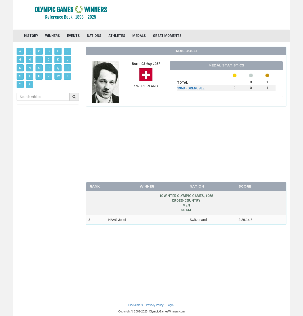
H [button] (30, 59)
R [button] (68, 68)
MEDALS (139, 36)
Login (170, 305)
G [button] (20, 59)
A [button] (20, 51)
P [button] (48, 68)
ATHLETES (116, 36)
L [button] (67, 59)
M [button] (20, 68)
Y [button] (20, 84)
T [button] (29, 76)
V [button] (48, 76)
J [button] (48, 59)
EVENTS (73, 36)
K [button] (58, 59)
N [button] (30, 68)
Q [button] (58, 68)
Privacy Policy (155, 305)
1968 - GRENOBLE (191, 88)
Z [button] (29, 84)
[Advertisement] (209, 15)
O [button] (39, 68)
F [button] (67, 51)
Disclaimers (135, 305)
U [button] (39, 76)
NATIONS (94, 36)
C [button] (39, 51)
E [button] (58, 51)
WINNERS (52, 36)
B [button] (30, 51)
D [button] (49, 51)
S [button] (20, 76)
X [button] (67, 76)
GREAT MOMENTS (167, 36)
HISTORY (31, 36)
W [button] (58, 76)
